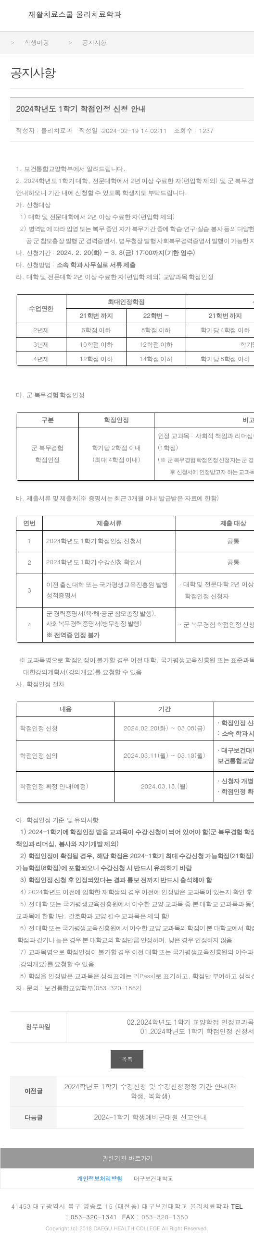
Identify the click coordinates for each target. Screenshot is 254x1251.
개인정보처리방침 (99, 1178)
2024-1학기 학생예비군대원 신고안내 (150, 1117)
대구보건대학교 (153, 1178)
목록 (127, 1059)
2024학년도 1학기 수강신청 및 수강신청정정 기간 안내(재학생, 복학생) (150, 1091)
